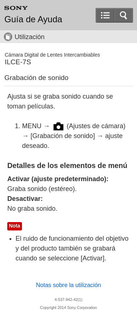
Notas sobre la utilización (68, 285)
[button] (123, 15)
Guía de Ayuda (33, 19)
